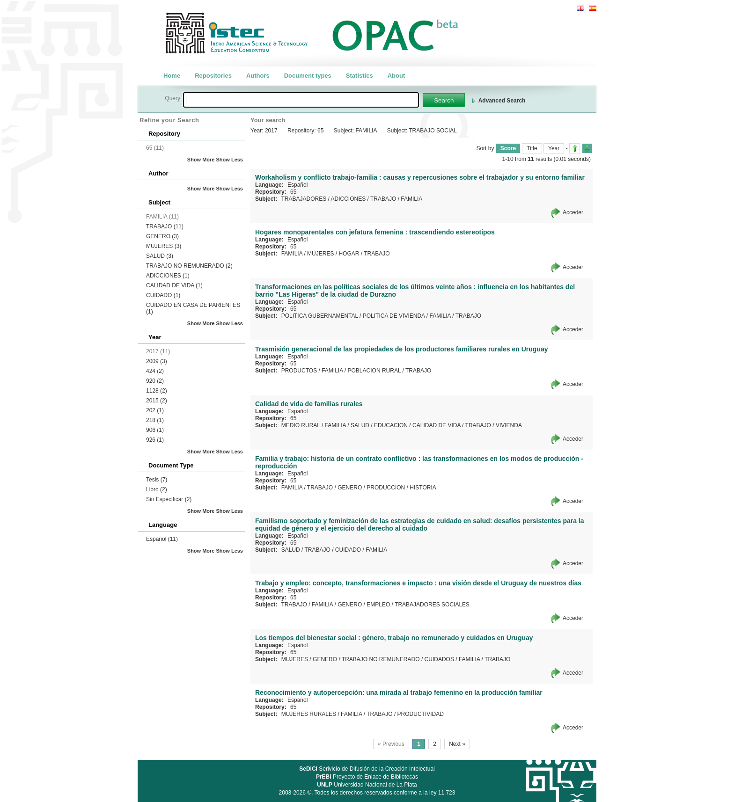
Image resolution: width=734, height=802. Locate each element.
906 (155, 430)
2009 (156, 361)
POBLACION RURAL (374, 370)
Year (553, 148)
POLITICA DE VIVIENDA (394, 316)
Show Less (229, 159)
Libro (156, 489)
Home (171, 75)
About (396, 75)
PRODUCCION (386, 487)
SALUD (159, 256)
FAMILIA (411, 199)
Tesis (156, 479)
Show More (201, 159)
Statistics (359, 75)
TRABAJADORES (303, 199)
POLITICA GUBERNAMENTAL (319, 316)
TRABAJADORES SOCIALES (432, 604)
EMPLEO (378, 604)
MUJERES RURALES (308, 714)
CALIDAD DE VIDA (174, 285)
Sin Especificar (168, 499)
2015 (156, 400)
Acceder (573, 212)
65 (293, 192)
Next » (457, 744)
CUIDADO (163, 295)
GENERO (162, 236)
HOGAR (348, 253)
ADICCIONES (168, 275)
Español (162, 539)
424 (155, 371)
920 (155, 381)
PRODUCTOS (299, 370)
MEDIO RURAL (300, 425)
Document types (307, 75)
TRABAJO (165, 226)
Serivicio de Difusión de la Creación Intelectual (367, 769)
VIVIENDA (509, 425)
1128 (156, 390)
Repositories (213, 75)
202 (155, 410)
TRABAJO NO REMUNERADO (189, 265)
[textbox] (301, 100)
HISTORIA (423, 487)
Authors (258, 75)
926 (155, 440)
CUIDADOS (439, 659)
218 (155, 420)
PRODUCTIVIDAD (420, 714)
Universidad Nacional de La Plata (367, 784)
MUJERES (163, 246)
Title (532, 148)
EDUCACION (391, 425)
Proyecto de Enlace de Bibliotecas (367, 776)
